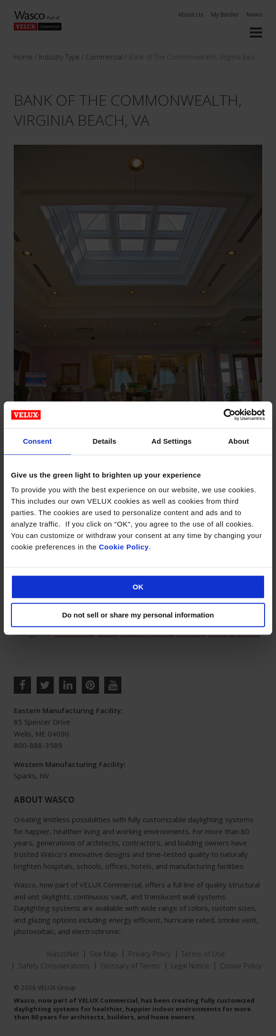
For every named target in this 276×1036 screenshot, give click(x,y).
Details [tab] (105, 441)
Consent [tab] (37, 441)
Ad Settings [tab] (171, 441)
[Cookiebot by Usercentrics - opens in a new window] (223, 414)
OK (138, 587)
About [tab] (238, 441)
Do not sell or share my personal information (138, 615)
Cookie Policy (124, 547)
